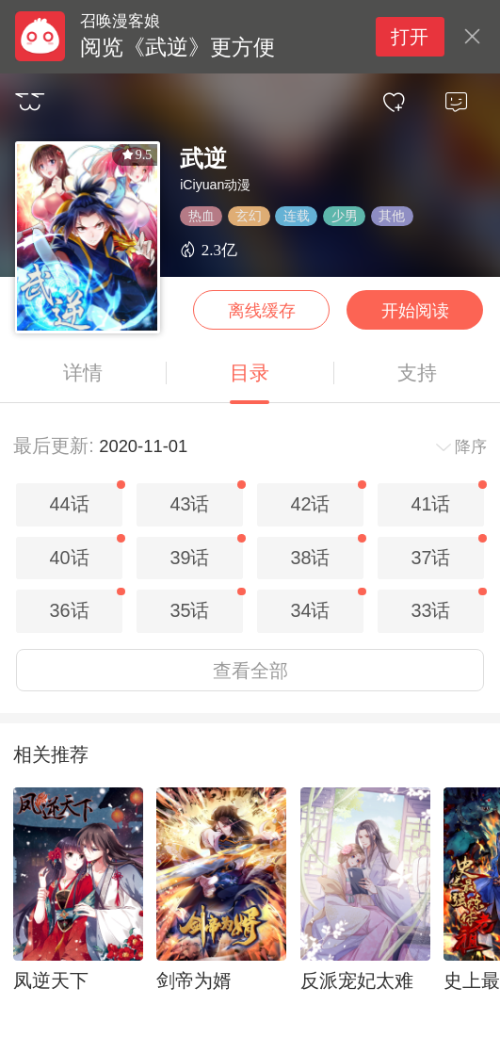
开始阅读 (415, 310)
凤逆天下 (51, 980)
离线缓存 (262, 310)
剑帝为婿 (194, 980)
